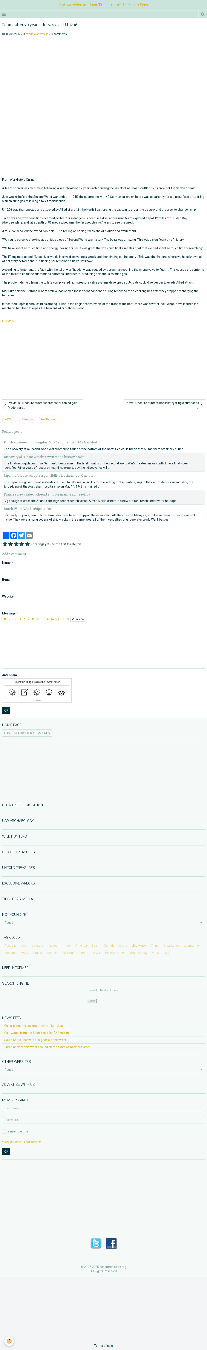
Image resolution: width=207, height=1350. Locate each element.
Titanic (37, 953)
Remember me (15, 1131)
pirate (123, 945)
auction (10, 953)
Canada (109, 945)
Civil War (68, 953)
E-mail (6, 579)
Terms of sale (103, 1345)
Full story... (9, 321)
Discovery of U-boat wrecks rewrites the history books (44, 457)
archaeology (138, 953)
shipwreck (139, 946)
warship (52, 953)
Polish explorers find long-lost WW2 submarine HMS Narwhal (50, 442)
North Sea (48, 419)
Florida (83, 953)
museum (54, 945)
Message (8, 613)
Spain (95, 945)
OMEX (24, 953)
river (68, 945)
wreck (156, 953)
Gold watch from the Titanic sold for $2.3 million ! (37, 1033)
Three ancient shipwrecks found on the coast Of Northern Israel (47, 1047)
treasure (37, 945)
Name (6, 562)
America (81, 945)
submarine (26, 419)
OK (6, 710)
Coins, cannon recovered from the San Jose (34, 1025)
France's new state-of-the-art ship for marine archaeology (47, 494)
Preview (78, 619)
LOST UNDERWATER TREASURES (27, 733)
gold (24, 945)
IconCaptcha (36, 701)
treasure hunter (115, 953)
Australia (11, 945)
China (155, 945)
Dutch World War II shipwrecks (27, 508)
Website (8, 596)
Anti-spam (9, 675)
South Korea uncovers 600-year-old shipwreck (35, 1040)
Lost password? (32, 1141)
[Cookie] (9, 1341)
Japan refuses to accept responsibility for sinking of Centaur (49, 475)
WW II (8, 419)
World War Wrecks (37, 34)
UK (167, 953)
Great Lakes (171, 945)
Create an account (12, 1141)
